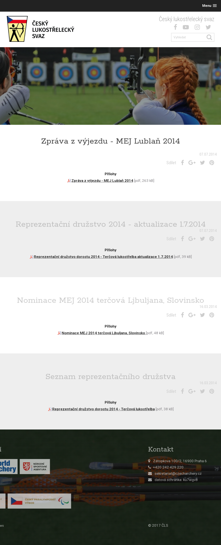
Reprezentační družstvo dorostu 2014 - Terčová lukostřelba (103, 409)
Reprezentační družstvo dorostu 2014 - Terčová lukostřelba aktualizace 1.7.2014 (103, 257)
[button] (209, 5)
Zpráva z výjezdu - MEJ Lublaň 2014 (102, 180)
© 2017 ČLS (186, 525)
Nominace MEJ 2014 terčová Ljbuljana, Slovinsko (104, 333)
